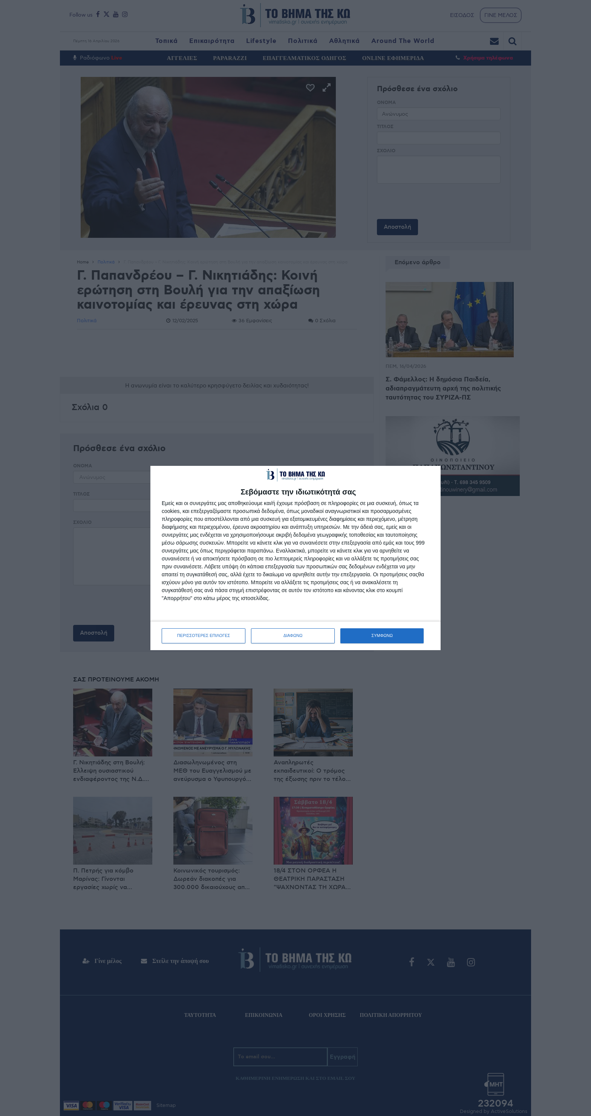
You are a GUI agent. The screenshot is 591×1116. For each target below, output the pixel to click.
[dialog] (295, 558)
